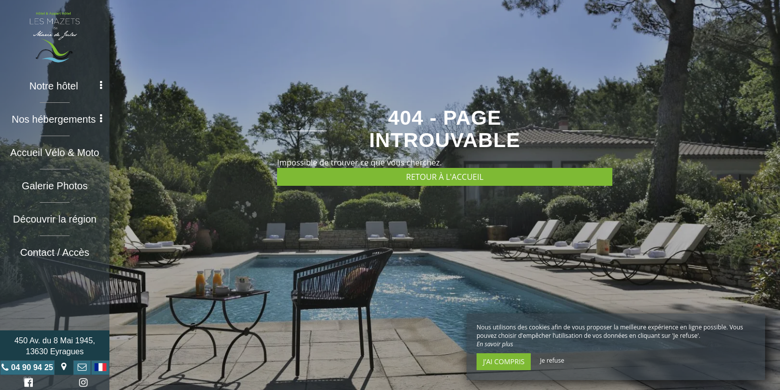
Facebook (27, 384)
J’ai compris (503, 361)
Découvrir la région (55, 219)
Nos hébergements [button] (57, 119)
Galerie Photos (55, 185)
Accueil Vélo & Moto (54, 152)
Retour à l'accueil (445, 176)
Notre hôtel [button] (65, 85)
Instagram (81, 384)
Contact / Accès (55, 252)
